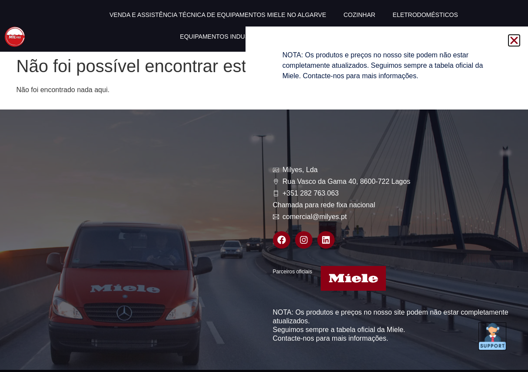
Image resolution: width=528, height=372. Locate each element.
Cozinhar (359, 14)
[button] (514, 40)
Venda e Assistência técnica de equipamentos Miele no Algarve (218, 14)
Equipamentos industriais (224, 36)
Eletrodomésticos (425, 14)
